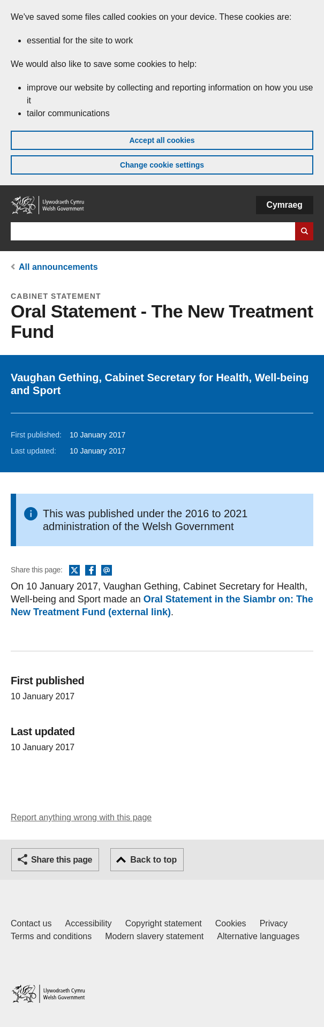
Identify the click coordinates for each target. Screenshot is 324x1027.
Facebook (90, 571)
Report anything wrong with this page (81, 817)
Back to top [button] (153, 859)
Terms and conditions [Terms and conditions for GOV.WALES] (51, 936)
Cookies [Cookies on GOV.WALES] (230, 923)
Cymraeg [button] (285, 204)
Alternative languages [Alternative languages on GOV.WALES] (258, 936)
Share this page (61, 859)
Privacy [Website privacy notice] (274, 923)
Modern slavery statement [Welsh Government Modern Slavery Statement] (154, 936)
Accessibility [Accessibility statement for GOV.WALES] (88, 923)
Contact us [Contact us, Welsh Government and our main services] (31, 923)
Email (106, 571)
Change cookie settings (162, 165)
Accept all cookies (161, 140)
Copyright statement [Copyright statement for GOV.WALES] (163, 923)
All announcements (58, 266)
